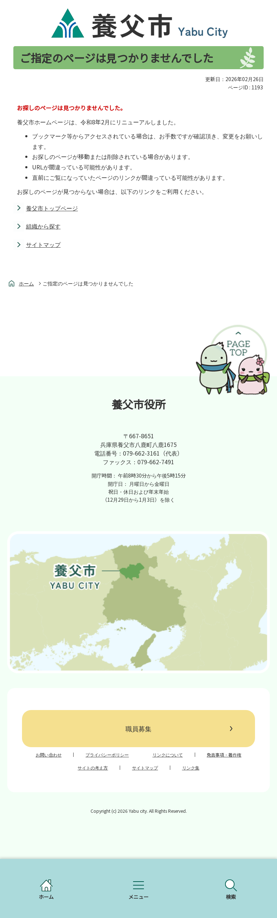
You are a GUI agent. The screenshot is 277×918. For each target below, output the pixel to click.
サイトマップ (43, 244)
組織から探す (43, 226)
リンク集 (190, 768)
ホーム (26, 283)
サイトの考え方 (93, 768)
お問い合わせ (49, 755)
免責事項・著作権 (224, 755)
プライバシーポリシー (107, 755)
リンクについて (168, 755)
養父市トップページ (52, 208)
